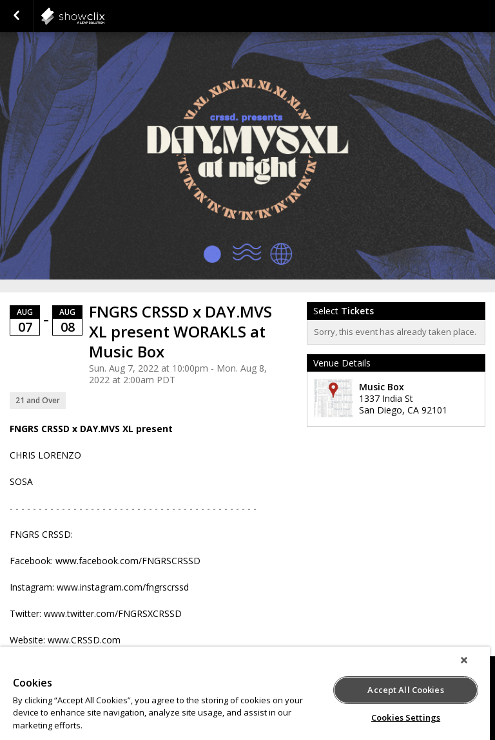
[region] (245, 693)
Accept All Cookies (405, 690)
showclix (104, 16)
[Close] (464, 660)
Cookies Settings (405, 717)
